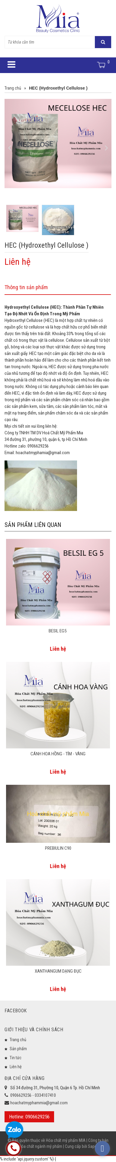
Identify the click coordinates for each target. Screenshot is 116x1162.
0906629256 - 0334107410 (33, 1095)
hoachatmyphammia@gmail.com (39, 1102)
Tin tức (15, 1057)
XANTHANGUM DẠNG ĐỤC (58, 971)
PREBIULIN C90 (58, 848)
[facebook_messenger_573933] (102, 1148)
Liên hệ (16, 1066)
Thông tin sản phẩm (26, 287)
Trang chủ (18, 1039)
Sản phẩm (18, 1048)
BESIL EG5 (58, 631)
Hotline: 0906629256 (29, 1117)
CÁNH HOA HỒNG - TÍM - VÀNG (58, 754)
